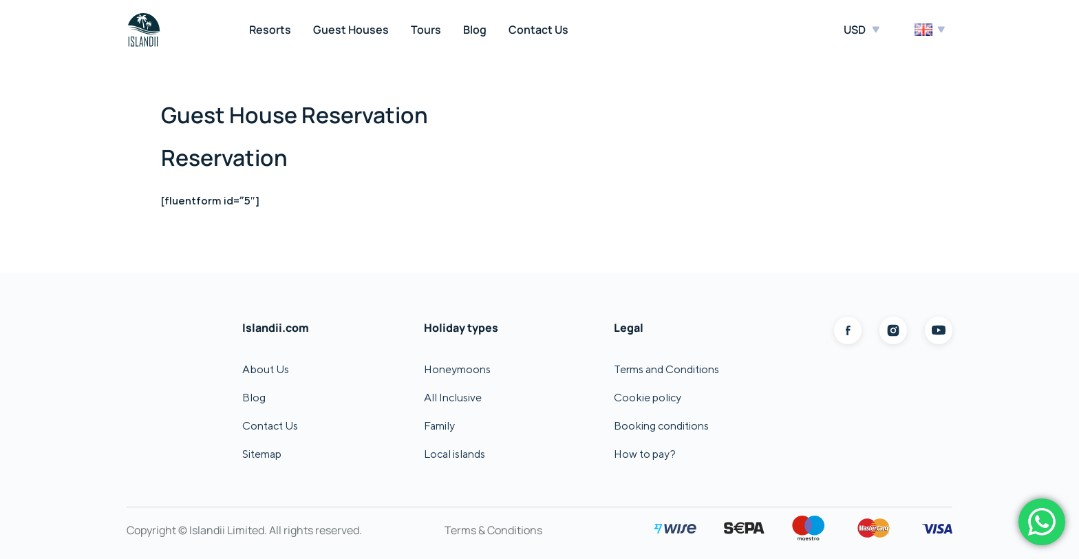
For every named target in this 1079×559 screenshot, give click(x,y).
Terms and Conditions (666, 369)
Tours (426, 29)
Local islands (454, 454)
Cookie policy (647, 397)
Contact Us (538, 29)
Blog (475, 29)
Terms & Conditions (493, 530)
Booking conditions (661, 425)
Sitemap (261, 454)
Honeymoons (457, 369)
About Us (265, 369)
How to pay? (645, 454)
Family (439, 425)
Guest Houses (351, 29)
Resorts (270, 29)
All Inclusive (453, 397)
